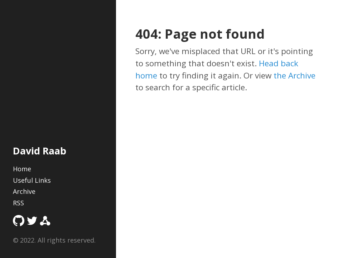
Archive (24, 191)
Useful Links (32, 180)
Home (22, 168)
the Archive (294, 75)
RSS (18, 203)
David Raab (39, 150)
